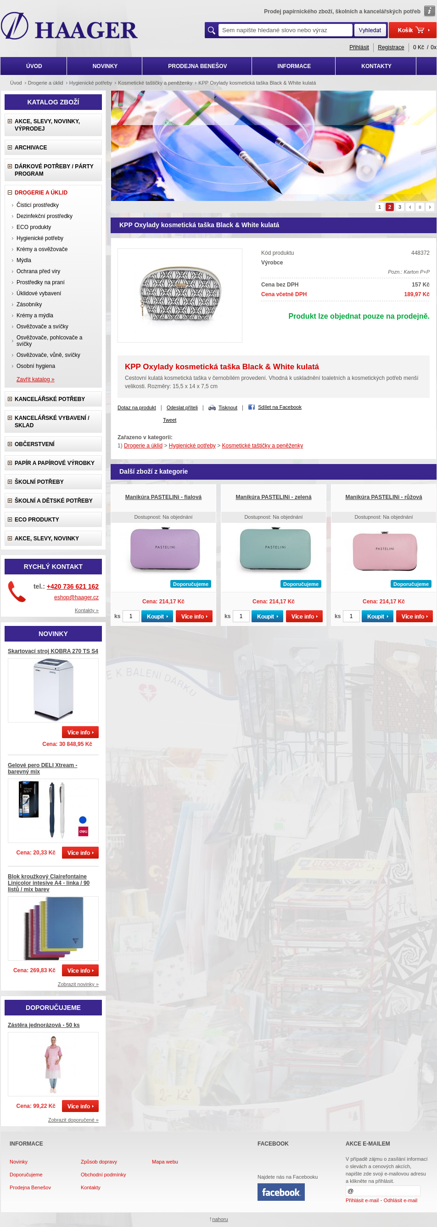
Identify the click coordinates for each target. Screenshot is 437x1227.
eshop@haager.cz (76, 597)
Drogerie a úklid (45, 83)
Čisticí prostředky (38, 205)
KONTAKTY (376, 66)
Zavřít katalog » (36, 379)
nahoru (220, 1219)
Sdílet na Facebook (280, 407)
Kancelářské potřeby (50, 399)
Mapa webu (165, 1161)
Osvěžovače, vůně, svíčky (48, 355)
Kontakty (91, 1187)
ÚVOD (34, 66)
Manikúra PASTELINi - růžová (383, 497)
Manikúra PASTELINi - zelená (273, 497)
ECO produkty (34, 227)
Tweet (169, 420)
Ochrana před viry (38, 271)
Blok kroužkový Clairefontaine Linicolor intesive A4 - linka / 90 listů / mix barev (49, 883)
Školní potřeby (39, 482)
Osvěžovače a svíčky (42, 326)
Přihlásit (359, 47)
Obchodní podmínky (103, 1174)
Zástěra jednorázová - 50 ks (44, 1025)
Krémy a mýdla (35, 315)
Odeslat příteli (182, 407)
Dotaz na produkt (137, 407)
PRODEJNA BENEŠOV (197, 66)
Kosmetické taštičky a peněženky (155, 83)
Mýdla (24, 260)
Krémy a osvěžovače (42, 249)
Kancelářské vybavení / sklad (52, 422)
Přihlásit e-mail (362, 1200)
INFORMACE (294, 66)
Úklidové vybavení (39, 293)
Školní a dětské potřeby (54, 501)
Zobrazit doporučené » (73, 1120)
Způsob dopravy (99, 1161)
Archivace (31, 147)
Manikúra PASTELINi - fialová (163, 497)
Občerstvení (35, 444)
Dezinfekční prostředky (45, 216)
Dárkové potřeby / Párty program (54, 170)
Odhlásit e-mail (400, 1200)
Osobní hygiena (36, 366)
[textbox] (285, 30)
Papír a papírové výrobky (55, 463)
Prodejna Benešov (30, 1187)
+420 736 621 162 (73, 586)
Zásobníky (29, 304)
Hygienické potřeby (90, 83)
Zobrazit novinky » (78, 984)
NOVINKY (105, 66)
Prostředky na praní (41, 282)
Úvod (16, 83)
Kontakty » (87, 610)
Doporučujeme (26, 1174)
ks (117, 616)
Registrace (391, 47)
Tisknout (227, 407)
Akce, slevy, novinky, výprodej (47, 125)
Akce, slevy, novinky (47, 538)
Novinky (19, 1161)
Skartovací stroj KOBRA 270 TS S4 (53, 651)
